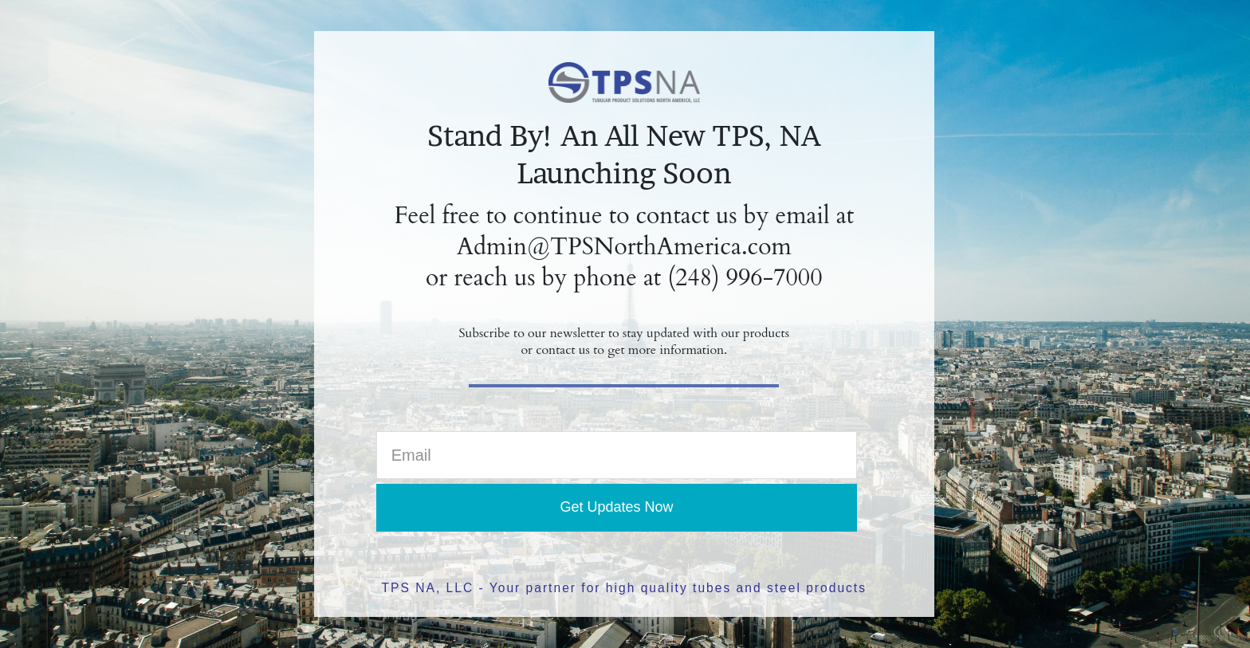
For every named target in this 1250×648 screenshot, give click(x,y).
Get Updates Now (616, 507)
